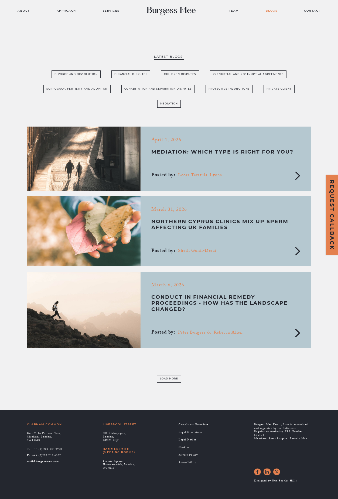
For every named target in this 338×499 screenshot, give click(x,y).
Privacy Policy (188, 455)
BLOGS (272, 10)
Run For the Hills (284, 481)
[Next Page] (169, 379)
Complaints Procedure (194, 425)
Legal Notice (187, 440)
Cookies (184, 447)
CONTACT (312, 10)
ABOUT (24, 10)
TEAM (234, 10)
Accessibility (187, 462)
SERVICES (111, 10)
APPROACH (66, 10)
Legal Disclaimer (190, 432)
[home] (174, 11)
